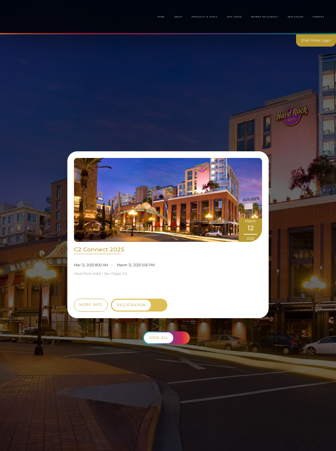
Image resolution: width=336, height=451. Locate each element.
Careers (318, 17)
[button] (265, 16)
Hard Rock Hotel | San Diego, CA (100, 274)
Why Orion (234, 17)
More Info (90, 305)
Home (161, 17)
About (178, 17)
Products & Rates (205, 17)
